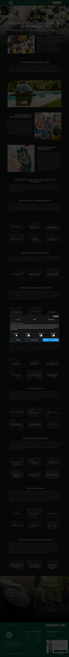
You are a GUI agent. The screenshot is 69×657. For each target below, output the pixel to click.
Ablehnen (18, 339)
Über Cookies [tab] (51, 319)
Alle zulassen (51, 339)
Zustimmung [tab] (18, 319)
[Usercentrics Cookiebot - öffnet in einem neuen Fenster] (54, 316)
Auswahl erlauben (34, 339)
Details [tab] (34, 319)
